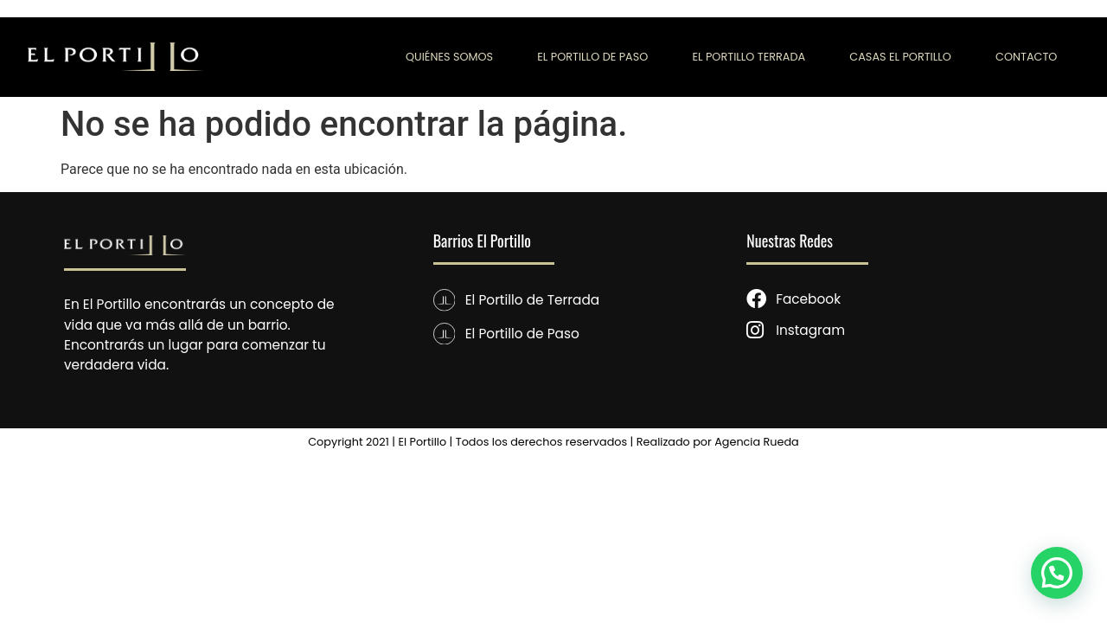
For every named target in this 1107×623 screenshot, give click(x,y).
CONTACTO (1026, 56)
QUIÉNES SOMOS (449, 56)
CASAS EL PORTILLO (900, 56)
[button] (1057, 573)
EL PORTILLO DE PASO (592, 56)
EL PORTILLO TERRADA (748, 56)
